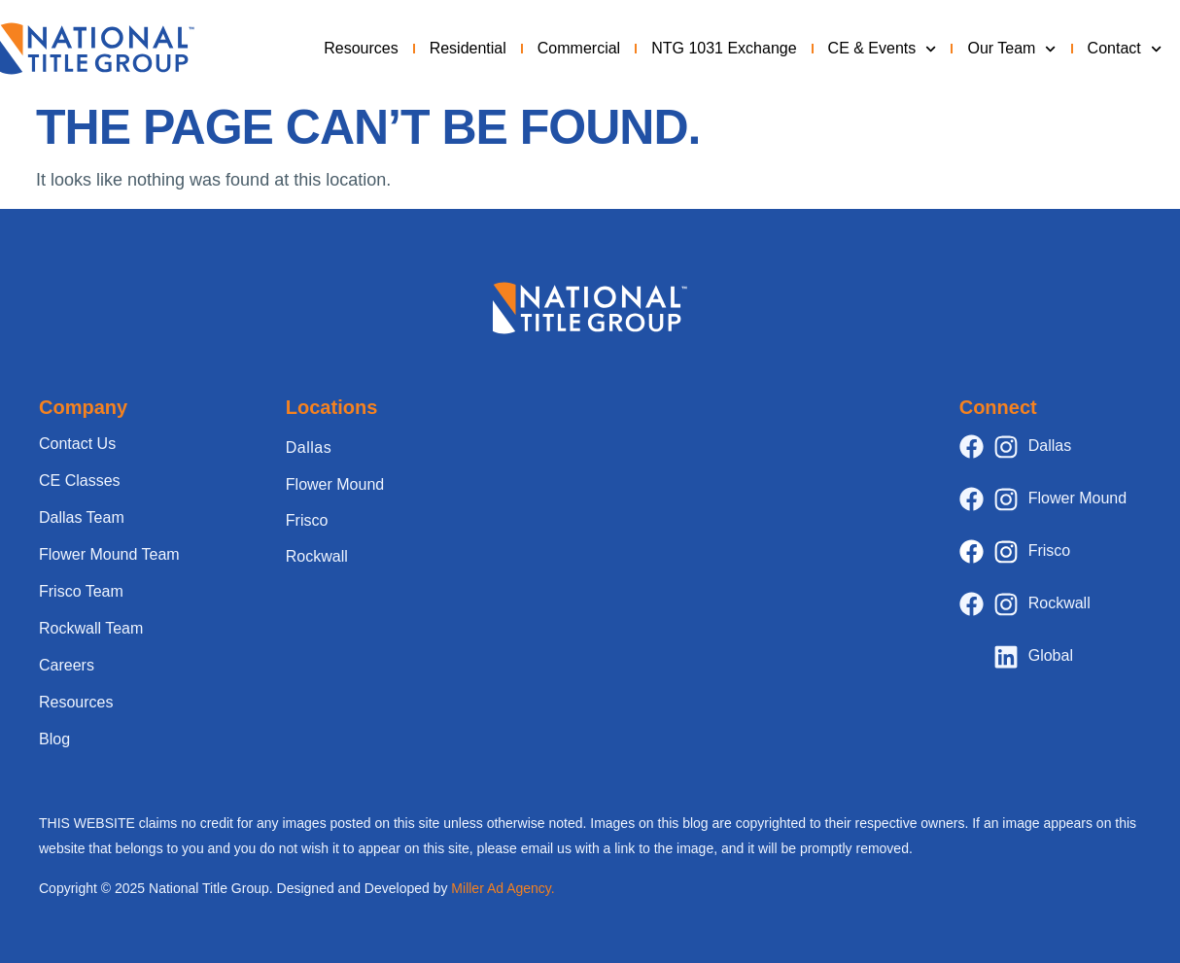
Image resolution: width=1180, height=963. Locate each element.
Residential (468, 48)
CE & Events (882, 49)
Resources (361, 48)
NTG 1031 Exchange (723, 48)
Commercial (579, 48)
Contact (1125, 49)
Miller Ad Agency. (502, 888)
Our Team (1011, 49)
